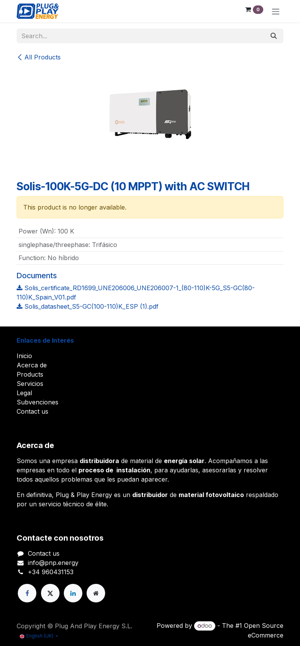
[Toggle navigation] (275, 11)
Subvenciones (37, 402)
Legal (24, 393)
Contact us (32, 411)
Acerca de (32, 365)
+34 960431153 (50, 572)
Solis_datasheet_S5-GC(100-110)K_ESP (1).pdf (88, 306)
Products (30, 374)
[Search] (273, 36)
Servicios (30, 383)
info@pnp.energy (53, 563)
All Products (39, 57)
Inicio (24, 356)
